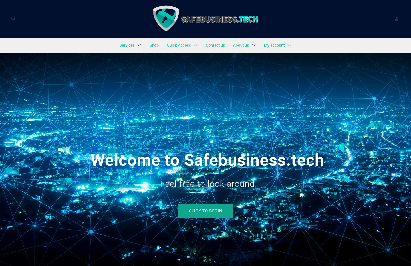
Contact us (215, 45)
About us (241, 45)
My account (274, 45)
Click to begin (205, 211)
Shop (154, 45)
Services (127, 45)
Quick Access (179, 45)
